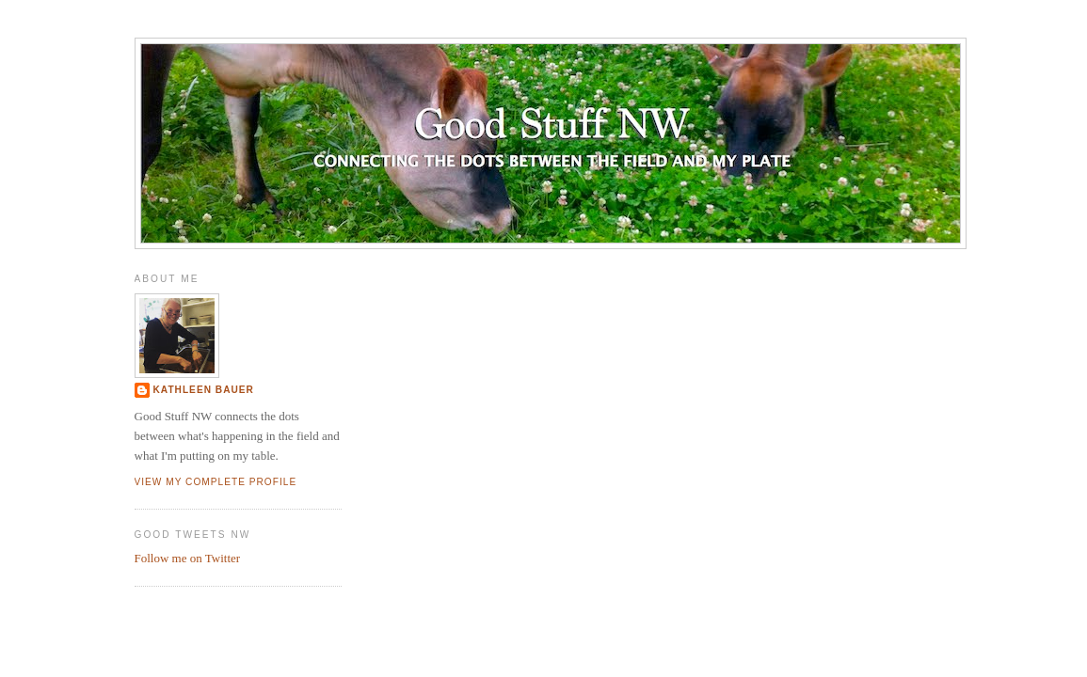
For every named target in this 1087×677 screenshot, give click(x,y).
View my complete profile (216, 482)
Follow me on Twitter (188, 558)
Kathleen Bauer (203, 390)
